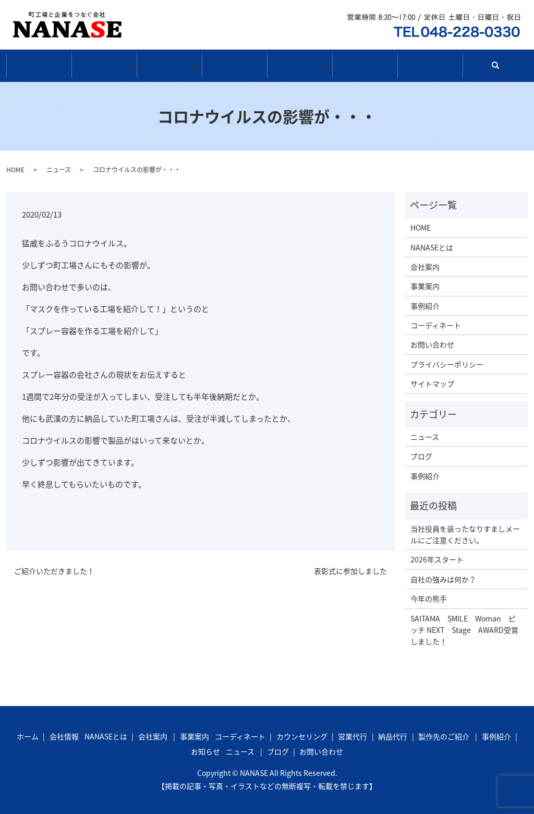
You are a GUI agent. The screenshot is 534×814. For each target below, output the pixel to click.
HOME (15, 166)
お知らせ (299, 64)
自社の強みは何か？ (443, 575)
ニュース (58, 166)
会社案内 (425, 263)
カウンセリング (301, 732)
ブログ (365, 64)
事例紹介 (234, 64)
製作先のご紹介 (443, 732)
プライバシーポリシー (446, 360)
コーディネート (435, 321)
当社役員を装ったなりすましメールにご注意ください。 (465, 531)
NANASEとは (431, 243)
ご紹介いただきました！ (54, 567)
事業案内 (169, 64)
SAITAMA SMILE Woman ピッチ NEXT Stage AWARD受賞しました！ (464, 626)
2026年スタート (437, 555)
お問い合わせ (430, 64)
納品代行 (392, 732)
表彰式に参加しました (350, 567)
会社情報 (104, 64)
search (499, 66)
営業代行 (352, 732)
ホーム (39, 64)
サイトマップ (432, 380)
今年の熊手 (428, 595)
